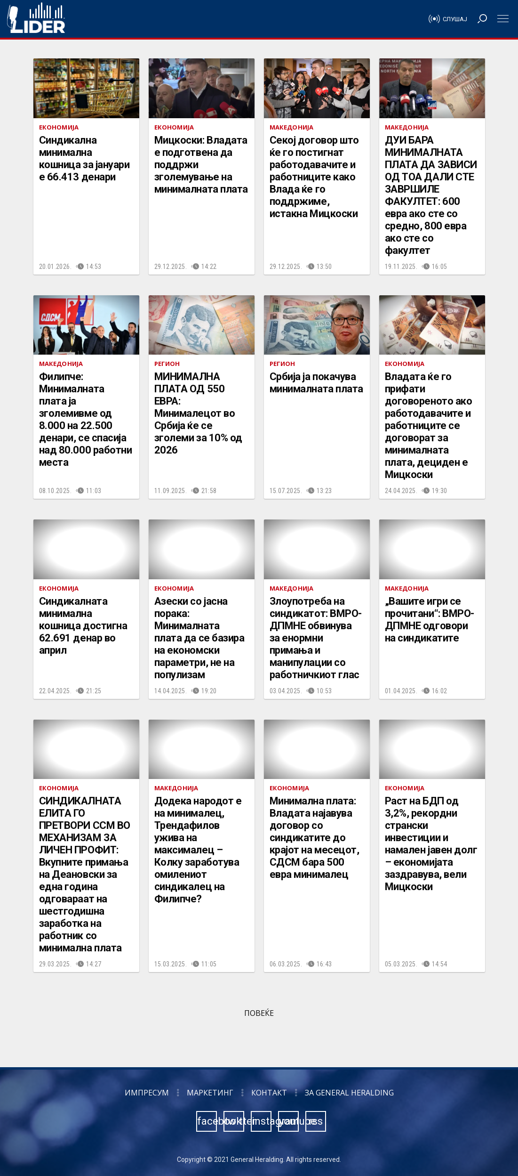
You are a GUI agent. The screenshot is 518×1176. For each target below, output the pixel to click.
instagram (261, 1121)
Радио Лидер (36, 19)
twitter (234, 1121)
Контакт (269, 1092)
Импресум (147, 1092)
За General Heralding (349, 1092)
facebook (207, 1121)
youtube (289, 1121)
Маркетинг (210, 1092)
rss (316, 1121)
